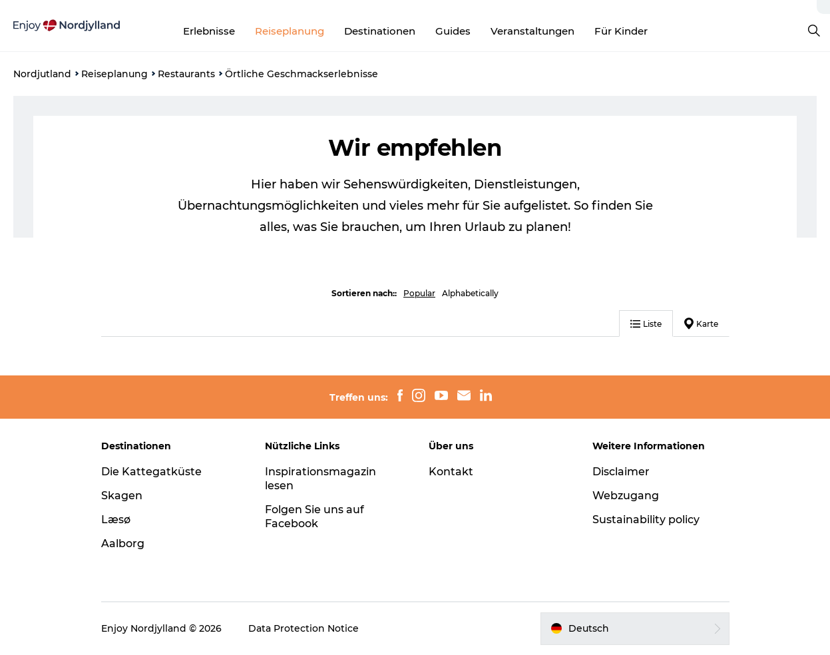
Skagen (121, 495)
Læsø (115, 519)
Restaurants (186, 74)
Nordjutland (42, 74)
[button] (634, 628)
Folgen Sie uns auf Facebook (314, 516)
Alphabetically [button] (470, 293)
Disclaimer (621, 471)
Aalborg (122, 543)
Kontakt (451, 471)
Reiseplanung (289, 31)
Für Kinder (621, 31)
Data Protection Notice (303, 628)
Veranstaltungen (532, 31)
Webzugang (625, 495)
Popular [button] (419, 293)
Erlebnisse (209, 31)
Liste (646, 324)
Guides (453, 31)
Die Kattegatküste (151, 471)
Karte (701, 323)
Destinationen (379, 31)
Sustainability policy (646, 519)
